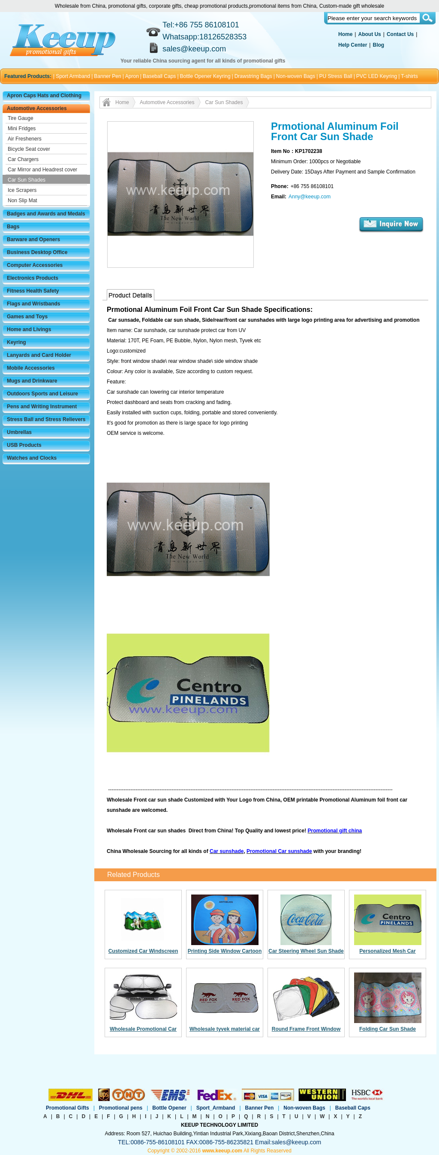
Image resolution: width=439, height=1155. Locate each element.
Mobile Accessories (31, 368)
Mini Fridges (22, 129)
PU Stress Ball (335, 76)
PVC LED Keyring (376, 76)
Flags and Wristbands (33, 304)
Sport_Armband (215, 1108)
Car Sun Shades (26, 180)
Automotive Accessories (37, 108)
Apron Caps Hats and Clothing (44, 96)
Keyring (16, 342)
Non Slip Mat (22, 200)
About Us (369, 34)
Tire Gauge (20, 118)
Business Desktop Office (37, 252)
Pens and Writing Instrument (42, 407)
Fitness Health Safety (33, 291)
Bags (13, 227)
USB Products (24, 445)
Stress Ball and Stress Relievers (46, 419)
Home (345, 34)
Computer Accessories (35, 265)
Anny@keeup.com (310, 197)
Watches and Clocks (32, 458)
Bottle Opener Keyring (205, 76)
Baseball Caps (159, 76)
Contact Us (400, 34)
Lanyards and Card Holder (39, 355)
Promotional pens (120, 1108)
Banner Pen (107, 76)
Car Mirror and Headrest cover (42, 170)
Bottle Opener (169, 1108)
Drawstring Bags (253, 76)
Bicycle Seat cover (29, 149)
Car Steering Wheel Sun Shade (305, 951)
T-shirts (409, 76)
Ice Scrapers (22, 190)
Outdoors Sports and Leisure (42, 394)
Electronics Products (32, 278)
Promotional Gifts (67, 1108)
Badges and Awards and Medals (46, 214)
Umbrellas (19, 432)
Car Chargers (23, 159)
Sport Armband (73, 76)
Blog (378, 45)
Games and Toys (27, 317)
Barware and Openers (33, 239)
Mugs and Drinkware (32, 381)
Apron (132, 76)
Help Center (352, 45)
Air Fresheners (25, 139)
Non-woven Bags (295, 76)
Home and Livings (29, 329)
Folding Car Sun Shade (387, 1029)
